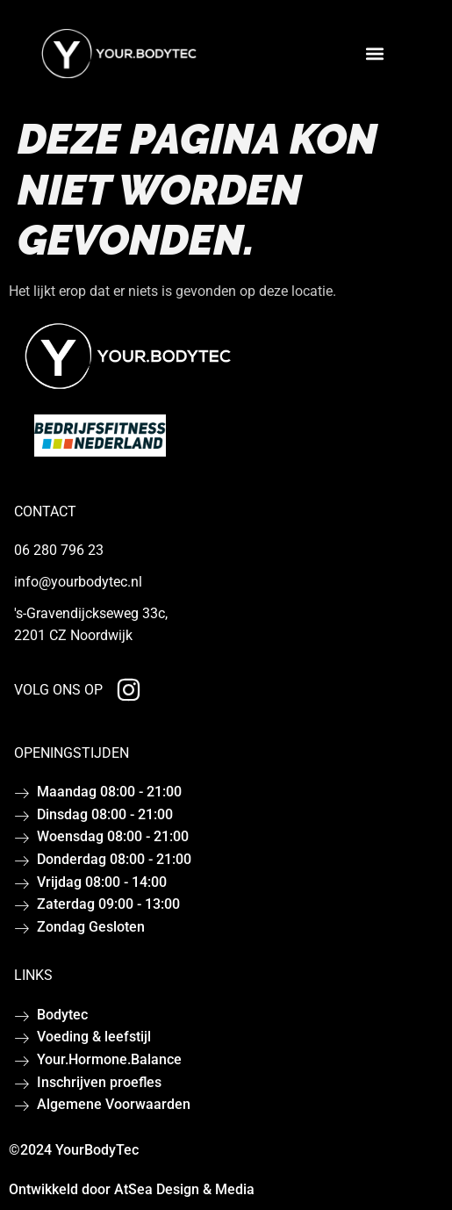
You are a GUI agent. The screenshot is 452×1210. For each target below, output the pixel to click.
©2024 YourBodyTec (74, 1150)
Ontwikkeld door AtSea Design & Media (132, 1189)
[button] (374, 54)
